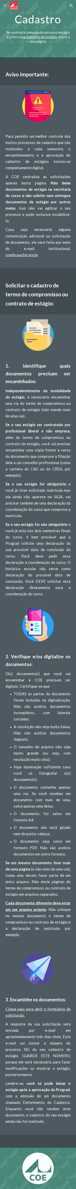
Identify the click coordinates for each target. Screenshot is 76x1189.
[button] (5, 5)
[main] (38, 19)
